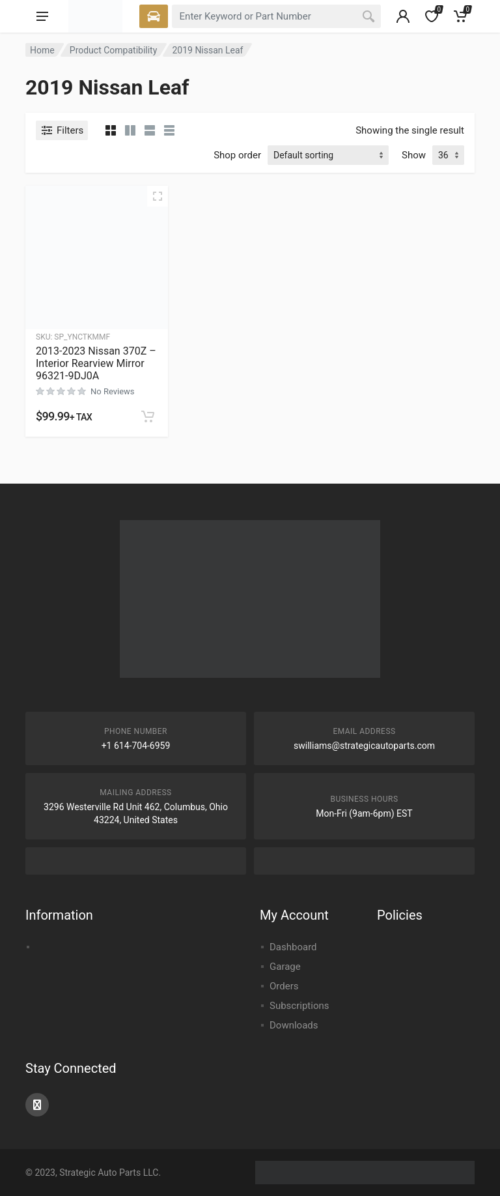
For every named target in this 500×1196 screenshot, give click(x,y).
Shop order (237, 155)
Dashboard (293, 947)
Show (414, 155)
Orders (284, 986)
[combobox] (276, 16)
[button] (148, 416)
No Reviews (112, 391)
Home (42, 50)
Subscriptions (299, 1006)
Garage (285, 966)
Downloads (294, 1025)
